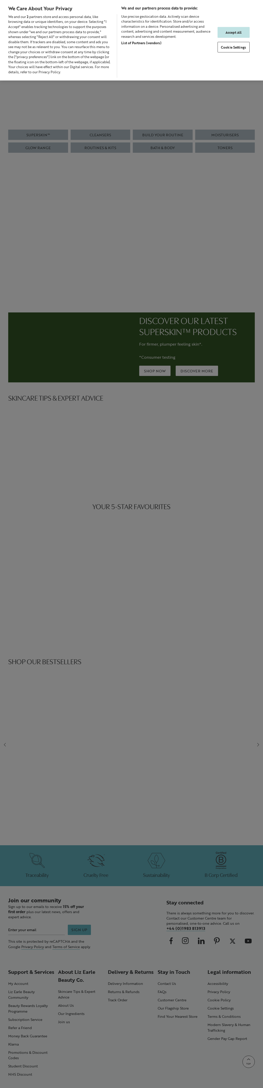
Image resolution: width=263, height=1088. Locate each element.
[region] (131, 40)
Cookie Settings (233, 47)
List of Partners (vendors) (141, 43)
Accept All (233, 32)
